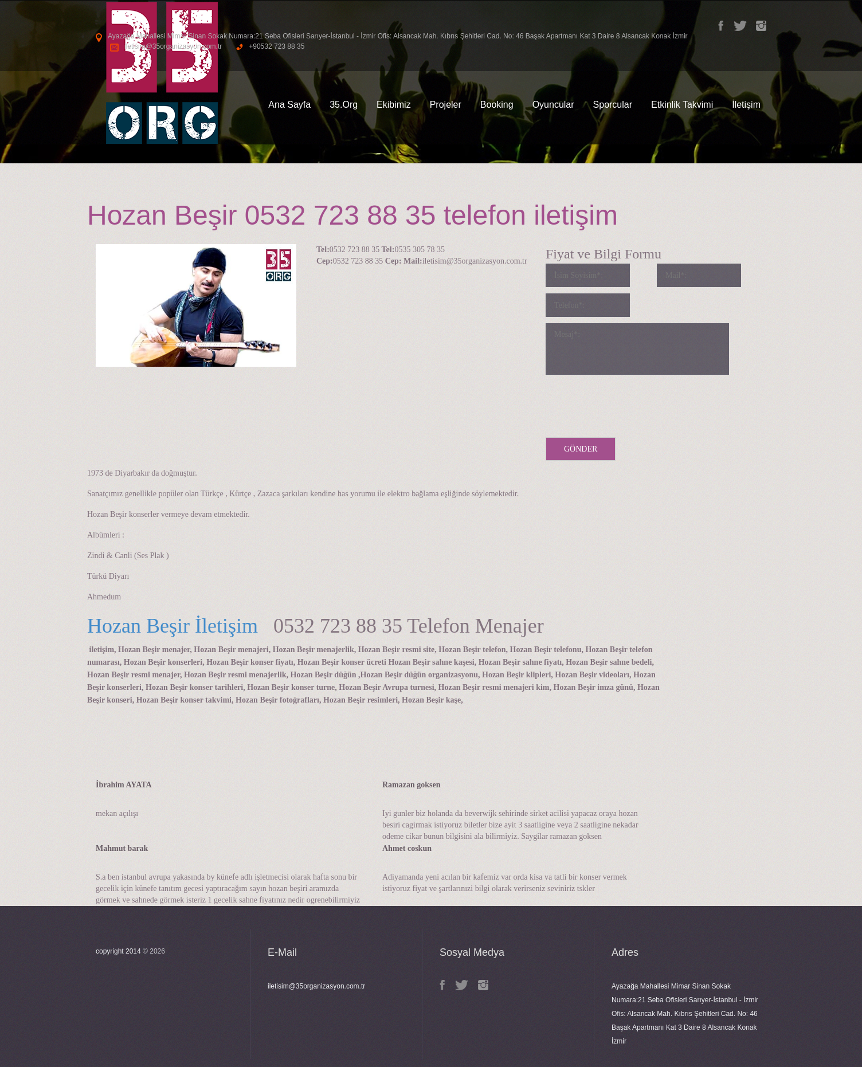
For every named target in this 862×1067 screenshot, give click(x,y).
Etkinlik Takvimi (682, 104)
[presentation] (633, 403)
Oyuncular (553, 104)
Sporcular (612, 104)
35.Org (344, 104)
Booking (497, 104)
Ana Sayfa (289, 104)
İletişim (746, 104)
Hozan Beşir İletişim (172, 625)
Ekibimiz (394, 104)
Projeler (445, 104)
